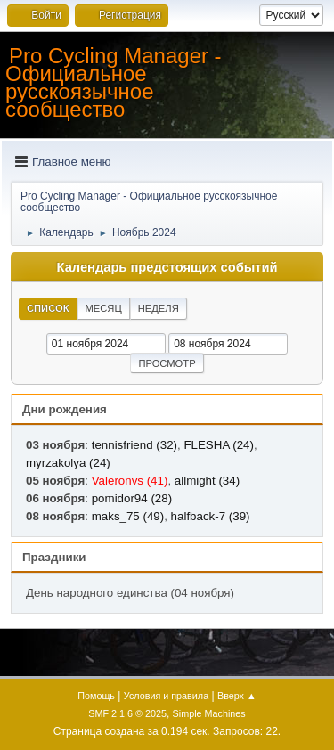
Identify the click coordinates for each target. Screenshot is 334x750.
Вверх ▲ (237, 695)
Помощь (96, 695)
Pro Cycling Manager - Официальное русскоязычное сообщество (113, 82)
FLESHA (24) (218, 445)
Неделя (158, 308)
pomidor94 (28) (132, 498)
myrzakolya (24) (68, 462)
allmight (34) (207, 480)
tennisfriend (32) (134, 445)
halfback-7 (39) (210, 516)
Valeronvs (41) (130, 480)
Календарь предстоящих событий (167, 267)
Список (48, 308)
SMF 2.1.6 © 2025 (127, 713)
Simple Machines (209, 713)
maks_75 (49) (128, 516)
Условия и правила (166, 695)
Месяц (104, 308)
